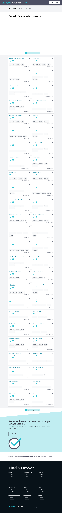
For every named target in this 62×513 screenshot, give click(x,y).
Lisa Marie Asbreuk (37, 393)
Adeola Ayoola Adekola (38, 85)
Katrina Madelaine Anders (39, 256)
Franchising (35, 79)
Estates (22, 64)
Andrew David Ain (37, 172)
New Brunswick (13, 479)
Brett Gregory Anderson (15, 271)
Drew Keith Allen (37, 227)
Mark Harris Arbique (14, 323)
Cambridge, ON (49, 334)
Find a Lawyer (54, 2)
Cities (11, 474)
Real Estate (12, 94)
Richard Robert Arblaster (39, 323)
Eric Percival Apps (37, 311)
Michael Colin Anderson (38, 271)
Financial (45, 76)
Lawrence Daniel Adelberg (15, 100)
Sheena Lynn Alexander (38, 214)
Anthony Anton (36, 299)
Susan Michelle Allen (38, 242)
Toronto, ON (26, 66)
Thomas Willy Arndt (37, 353)
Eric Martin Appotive (14, 311)
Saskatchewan (27, 495)
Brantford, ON (26, 349)
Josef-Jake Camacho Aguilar (16, 142)
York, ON (50, 279)
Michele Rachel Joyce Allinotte (16, 256)
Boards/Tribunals (13, 232)
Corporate (17, 64)
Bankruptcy (35, 360)
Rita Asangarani (13, 393)
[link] (19, 63)
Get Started (16, 434)
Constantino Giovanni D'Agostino (40, 128)
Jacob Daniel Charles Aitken (16, 199)
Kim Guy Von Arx (13, 381)
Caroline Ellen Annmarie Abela (16, 58)
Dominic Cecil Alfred (14, 227)
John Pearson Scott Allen (15, 242)
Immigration (46, 121)
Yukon (40, 495)
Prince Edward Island (14, 495)
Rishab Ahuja (12, 172)
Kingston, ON (49, 404)
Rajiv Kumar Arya (37, 381)
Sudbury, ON (49, 222)
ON (9, 8)
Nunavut (26, 487)
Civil (13, 64)
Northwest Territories (44, 479)
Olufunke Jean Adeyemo (15, 115)
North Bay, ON (49, 138)
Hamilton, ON (49, 66)
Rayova (42, 507)
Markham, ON (49, 294)
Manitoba (40, 472)
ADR (10, 64)
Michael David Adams (14, 85)
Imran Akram (36, 199)
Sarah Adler (35, 115)
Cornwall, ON (26, 267)
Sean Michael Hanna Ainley (16, 185)
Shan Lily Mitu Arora (38, 367)
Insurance (49, 193)
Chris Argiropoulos (37, 338)
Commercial (38, 64)
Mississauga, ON (49, 96)
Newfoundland (27, 479)
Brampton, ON (25, 180)
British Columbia (28, 472)
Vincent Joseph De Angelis (39, 284)
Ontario (40, 487)
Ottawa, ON (50, 81)
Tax (24, 151)
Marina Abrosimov (37, 71)
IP (25, 220)
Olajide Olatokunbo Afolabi (15, 128)
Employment (23, 91)
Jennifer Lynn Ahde (37, 142)
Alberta (10, 472)
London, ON (26, 210)
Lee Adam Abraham (14, 71)
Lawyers (14, 8)
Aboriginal (11, 136)
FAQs (26, 2)
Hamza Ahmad (36, 157)
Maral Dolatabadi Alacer (15, 214)
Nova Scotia (12, 487)
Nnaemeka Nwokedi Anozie (16, 299)
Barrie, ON (50, 180)
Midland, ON (26, 195)
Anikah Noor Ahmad (14, 157)
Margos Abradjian (37, 58)
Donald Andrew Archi (14, 338)
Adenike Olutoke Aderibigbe (39, 100)
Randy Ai (35, 185)
